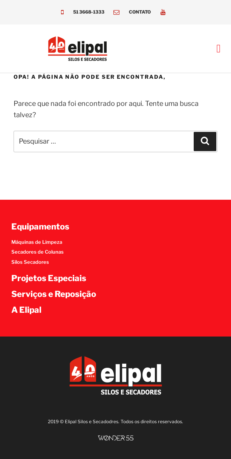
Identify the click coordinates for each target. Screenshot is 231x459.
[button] (218, 48)
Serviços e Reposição (53, 294)
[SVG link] (116, 438)
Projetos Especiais (48, 278)
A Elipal (26, 310)
